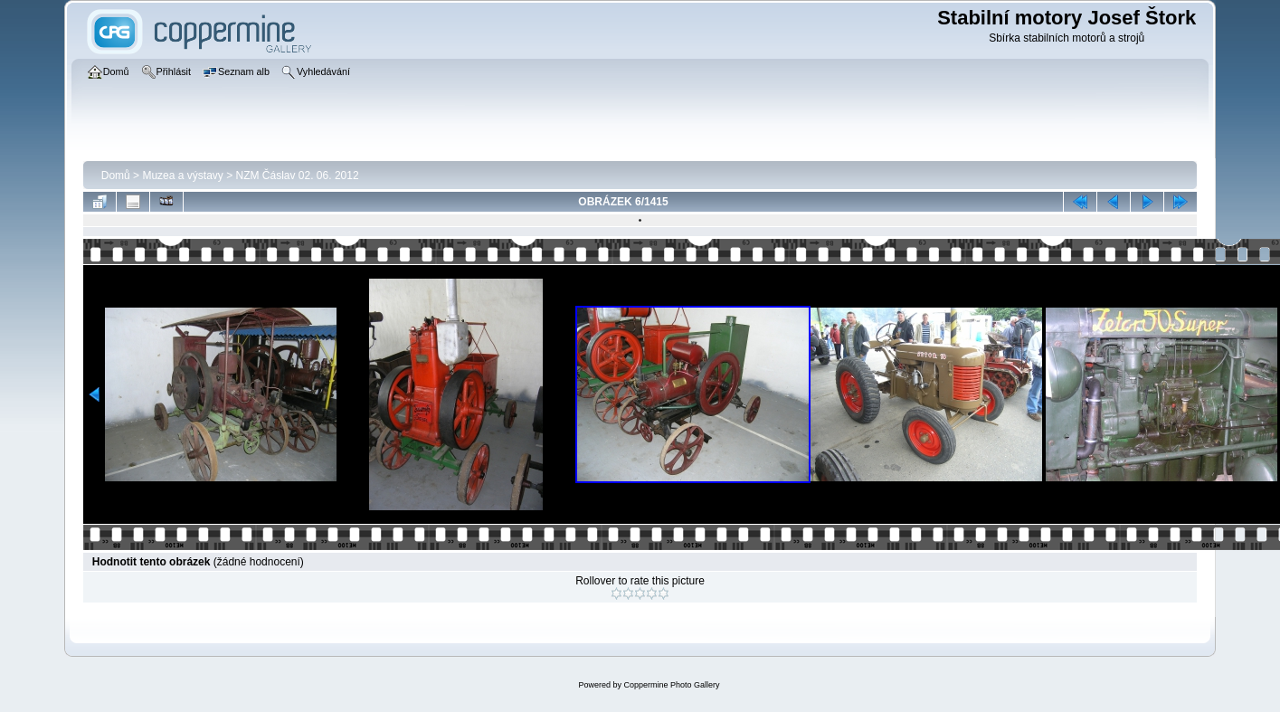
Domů (115, 175)
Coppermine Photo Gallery (671, 684)
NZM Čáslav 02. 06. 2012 (297, 175)
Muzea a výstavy (182, 175)
